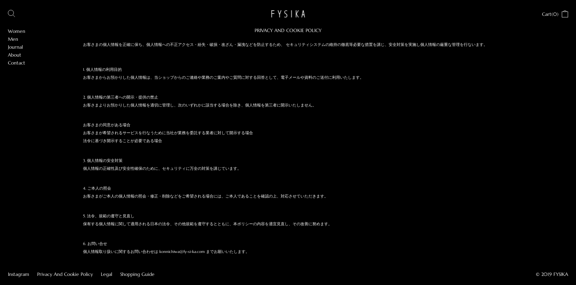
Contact (16, 63)
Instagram (18, 274)
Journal (15, 47)
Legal (106, 274)
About (14, 55)
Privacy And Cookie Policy (65, 274)
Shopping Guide (137, 274)
